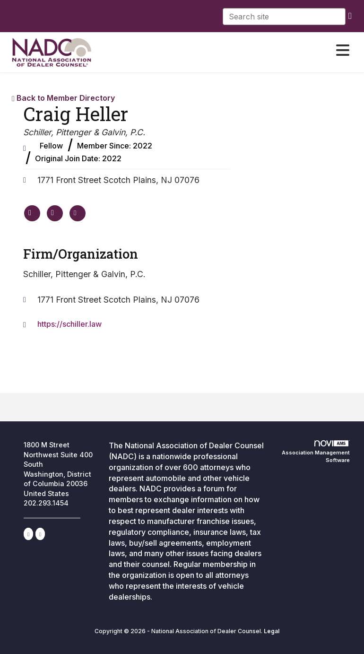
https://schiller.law (69, 324)
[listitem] (133, 15)
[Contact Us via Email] (40, 534)
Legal (271, 631)
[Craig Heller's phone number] (55, 213)
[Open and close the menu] (238, 50)
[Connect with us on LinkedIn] (28, 534)
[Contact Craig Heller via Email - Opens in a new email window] (78, 213)
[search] (350, 15)
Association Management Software (316, 451)
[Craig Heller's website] (32, 213)
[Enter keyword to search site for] (284, 16)
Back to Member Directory (63, 98)
